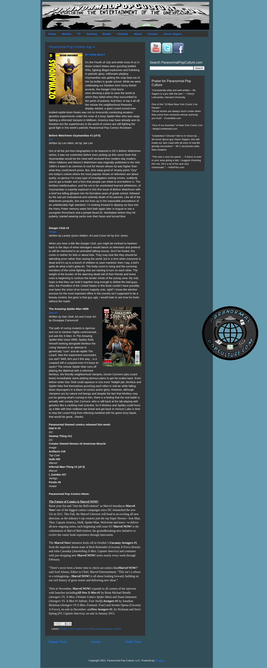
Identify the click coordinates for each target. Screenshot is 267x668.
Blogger (159, 660)
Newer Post (58, 642)
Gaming (91, 33)
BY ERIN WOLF (95, 54)
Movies (66, 33)
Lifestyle (122, 33)
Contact (153, 33)
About (138, 33)
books (63, 628)
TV (79, 33)
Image (53, 231)
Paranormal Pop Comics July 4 (72, 47)
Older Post (133, 642)
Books (107, 33)
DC (51, 139)
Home (52, 33)
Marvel (53, 312)
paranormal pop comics (108, 628)
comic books (75, 628)
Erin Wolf (88, 628)
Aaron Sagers (173, 33)
